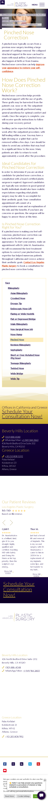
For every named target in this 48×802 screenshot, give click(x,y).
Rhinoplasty (13, 288)
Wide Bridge (16, 373)
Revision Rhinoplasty (20, 344)
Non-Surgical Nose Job (21, 329)
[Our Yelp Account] (38, 764)
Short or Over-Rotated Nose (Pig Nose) (25, 357)
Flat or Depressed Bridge (23, 319)
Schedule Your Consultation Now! (22, 414)
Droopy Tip (16, 303)
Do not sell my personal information (18, 791)
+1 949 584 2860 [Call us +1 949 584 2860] (30, 440)
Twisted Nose (17, 368)
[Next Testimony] (11, 556)
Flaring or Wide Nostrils (22, 314)
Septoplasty (16, 350)
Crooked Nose (17, 298)
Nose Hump (16, 334)
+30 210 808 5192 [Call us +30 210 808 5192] (14, 456)
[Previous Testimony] (4, 556)
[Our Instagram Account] (13, 764)
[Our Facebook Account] (4, 764)
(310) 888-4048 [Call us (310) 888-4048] (12, 437)
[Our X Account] (30, 764)
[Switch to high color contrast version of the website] (2, 2)
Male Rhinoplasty (19, 324)
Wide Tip (14, 378)
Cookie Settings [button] (24, 796)
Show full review (8, 605)
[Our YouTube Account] (4, 771)
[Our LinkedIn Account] (21, 764)
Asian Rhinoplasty (19, 293)
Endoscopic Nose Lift (20, 308)
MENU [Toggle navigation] (38, 4)
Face (7, 283)
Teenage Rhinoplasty (20, 363)
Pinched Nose (17, 339)
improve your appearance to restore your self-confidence (23, 68)
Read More (9, 796)
